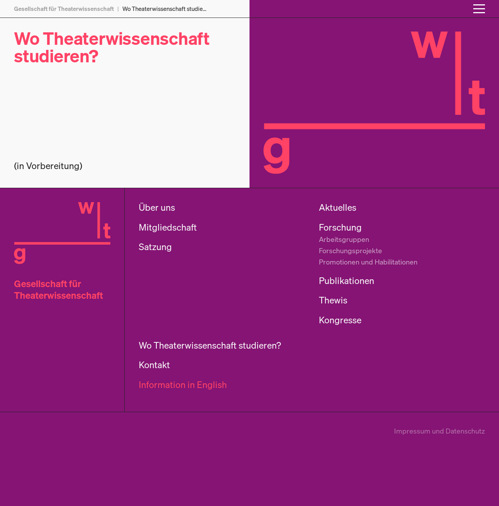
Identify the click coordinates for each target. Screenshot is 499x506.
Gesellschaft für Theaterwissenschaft (58, 289)
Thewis (333, 300)
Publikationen (346, 281)
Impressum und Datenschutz (439, 430)
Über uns (157, 207)
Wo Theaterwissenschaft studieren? (112, 46)
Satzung (155, 247)
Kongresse (340, 320)
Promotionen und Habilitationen (368, 261)
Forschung (340, 227)
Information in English (183, 385)
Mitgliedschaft (168, 227)
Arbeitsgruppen (344, 239)
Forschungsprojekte (350, 250)
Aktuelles (337, 207)
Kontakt (154, 365)
